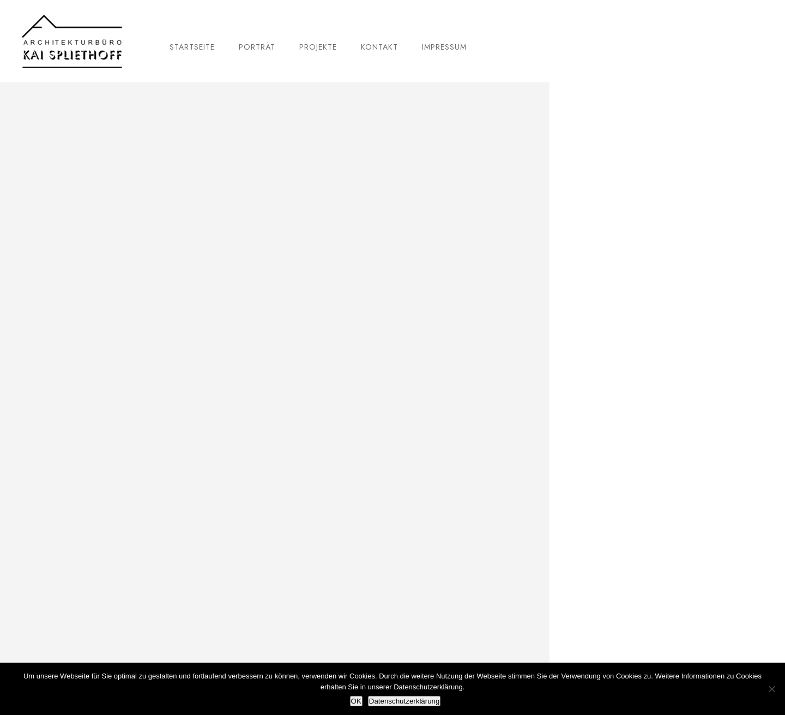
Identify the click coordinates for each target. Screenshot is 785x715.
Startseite (192, 46)
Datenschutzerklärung (404, 701)
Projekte (318, 46)
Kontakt (379, 46)
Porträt (257, 46)
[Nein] (771, 688)
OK (356, 701)
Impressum (444, 46)
